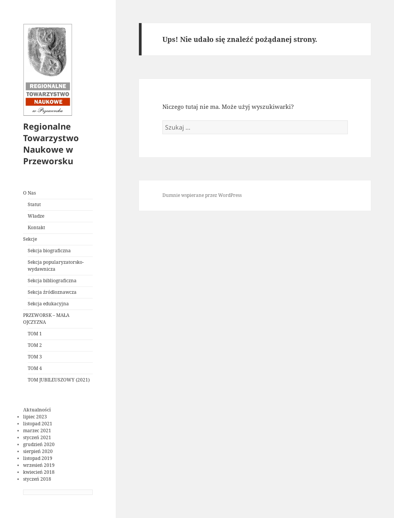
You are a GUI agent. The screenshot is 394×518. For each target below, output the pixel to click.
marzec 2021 (37, 430)
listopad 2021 (37, 423)
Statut (34, 204)
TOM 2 (35, 345)
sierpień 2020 (38, 451)
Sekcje (30, 239)
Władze (36, 216)
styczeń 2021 (37, 437)
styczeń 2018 (37, 479)
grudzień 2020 (39, 444)
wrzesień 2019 (39, 465)
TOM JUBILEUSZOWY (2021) (59, 379)
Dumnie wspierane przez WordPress (202, 195)
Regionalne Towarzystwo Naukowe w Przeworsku (51, 143)
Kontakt (36, 227)
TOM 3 (35, 356)
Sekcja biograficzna (49, 250)
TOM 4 (35, 368)
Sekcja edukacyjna (48, 303)
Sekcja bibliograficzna (52, 280)
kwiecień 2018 (39, 472)
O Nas (29, 193)
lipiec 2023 (35, 416)
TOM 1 (35, 333)
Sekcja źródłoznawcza (52, 292)
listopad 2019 (37, 458)
